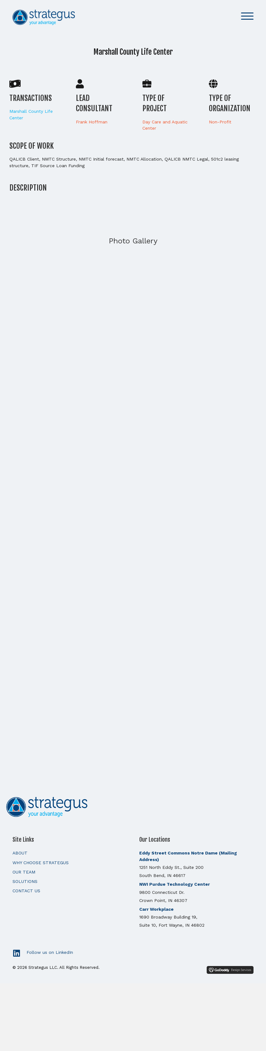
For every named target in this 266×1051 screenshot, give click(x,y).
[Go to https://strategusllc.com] (133, 806)
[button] (247, 16)
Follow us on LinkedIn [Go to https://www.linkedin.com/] (50, 952)
